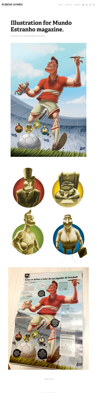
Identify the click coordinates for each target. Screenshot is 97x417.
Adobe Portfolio (52, 392)
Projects (68, 5)
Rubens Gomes (12, 4)
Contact (77, 5)
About (61, 5)
